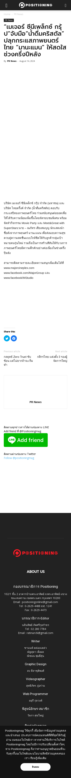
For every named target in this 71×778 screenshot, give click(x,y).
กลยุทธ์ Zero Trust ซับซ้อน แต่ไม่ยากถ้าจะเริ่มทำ (18, 361)
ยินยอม (35, 767)
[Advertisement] (35, 161)
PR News (18, 14)
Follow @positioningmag (19, 458)
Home (7, 14)
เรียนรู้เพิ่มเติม (38, 758)
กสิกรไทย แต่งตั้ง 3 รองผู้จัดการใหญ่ (52, 359)
